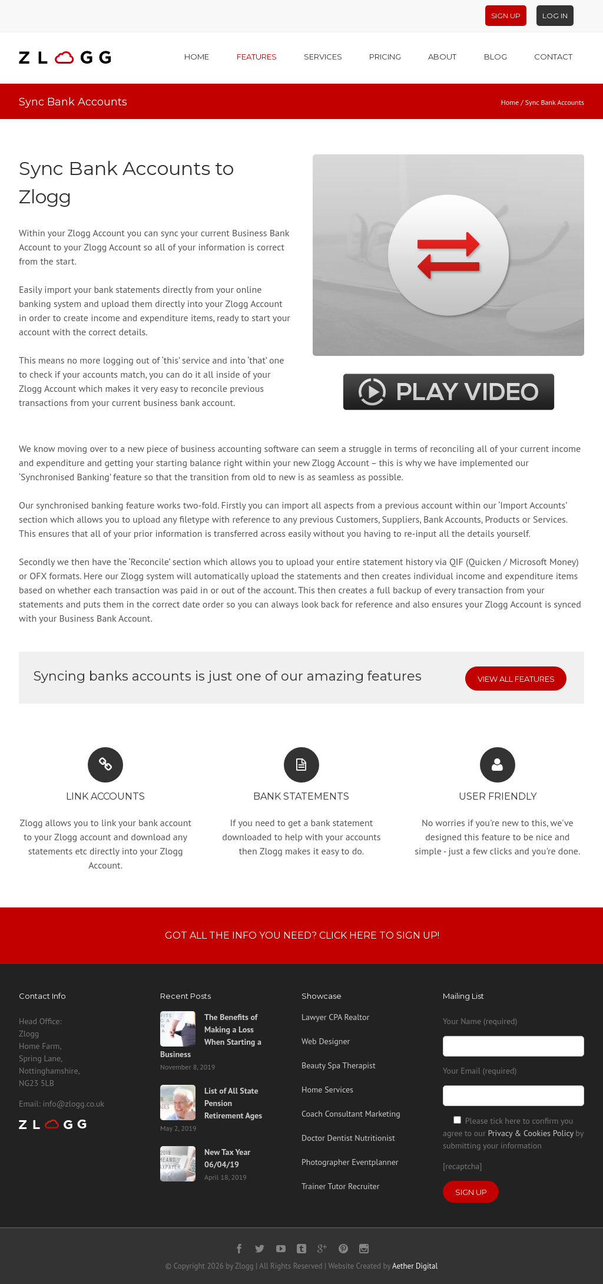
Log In (555, 15)
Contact (553, 56)
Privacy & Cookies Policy (530, 1133)
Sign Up (506, 15)
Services (323, 56)
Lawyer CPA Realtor (335, 1017)
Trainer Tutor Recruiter (340, 1186)
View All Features (516, 679)
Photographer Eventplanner (350, 1162)
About (442, 56)
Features (257, 56)
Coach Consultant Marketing (351, 1113)
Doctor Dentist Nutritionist (348, 1138)
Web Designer (326, 1041)
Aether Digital (415, 1266)
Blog (495, 56)
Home (196, 56)
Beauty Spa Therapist (339, 1065)
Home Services (327, 1089)
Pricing (385, 56)
